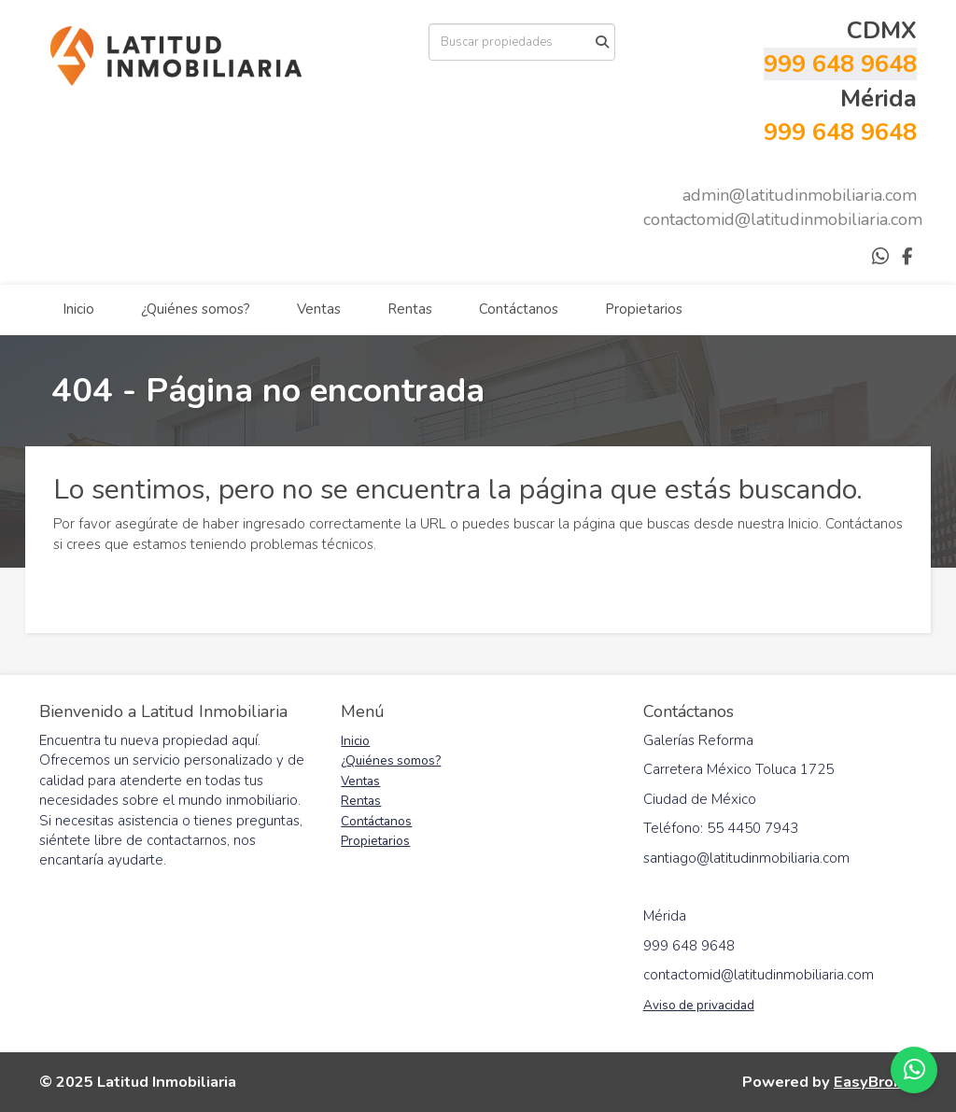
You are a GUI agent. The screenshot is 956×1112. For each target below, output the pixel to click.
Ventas (319, 309)
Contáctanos (518, 309)
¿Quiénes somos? (195, 309)
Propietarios (643, 309)
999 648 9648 (840, 64)
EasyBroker (875, 1081)
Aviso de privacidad (698, 1005)
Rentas (409, 309)
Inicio (78, 309)
